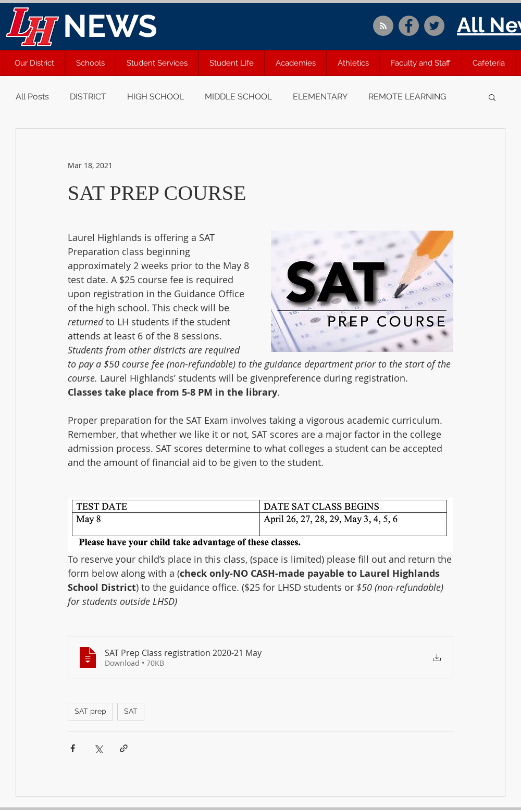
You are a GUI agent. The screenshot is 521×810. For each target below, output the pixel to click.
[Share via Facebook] (73, 748)
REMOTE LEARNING (407, 97)
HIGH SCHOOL (155, 97)
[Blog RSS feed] (383, 26)
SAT (131, 711)
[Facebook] (409, 26)
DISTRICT (88, 97)
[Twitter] (434, 26)
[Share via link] (124, 748)
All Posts (32, 97)
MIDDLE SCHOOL (238, 97)
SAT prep (90, 711)
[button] (34, 63)
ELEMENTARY (320, 97)
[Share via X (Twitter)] (98, 748)
